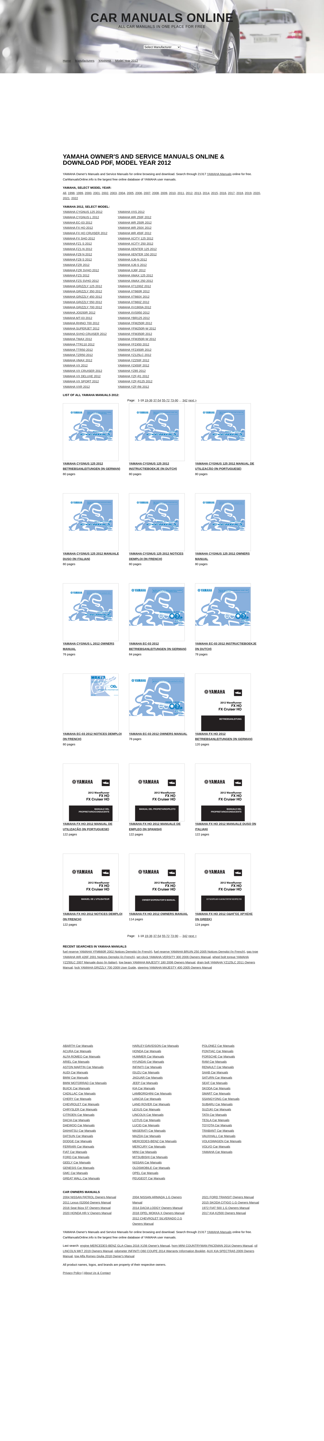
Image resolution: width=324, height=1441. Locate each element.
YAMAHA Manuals (219, 174)
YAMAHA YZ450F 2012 (133, 374)
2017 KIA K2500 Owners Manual (224, 1367)
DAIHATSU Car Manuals (79, 1231)
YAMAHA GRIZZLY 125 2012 (82, 294)
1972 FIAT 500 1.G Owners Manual (225, 1358)
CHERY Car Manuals (77, 1177)
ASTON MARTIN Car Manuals (83, 1122)
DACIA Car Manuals (76, 1213)
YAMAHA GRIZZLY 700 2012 (82, 315)
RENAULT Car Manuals (218, 1122)
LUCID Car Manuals (146, 1222)
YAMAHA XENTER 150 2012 (137, 262)
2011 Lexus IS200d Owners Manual (87, 1349)
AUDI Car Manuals (75, 1131)
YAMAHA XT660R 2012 (134, 299)
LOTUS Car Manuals (146, 1213)
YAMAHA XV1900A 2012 (134, 315)
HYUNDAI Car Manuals (148, 1113)
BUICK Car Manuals (76, 1158)
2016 (222, 197)
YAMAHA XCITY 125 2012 (135, 247)
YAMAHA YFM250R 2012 (135, 331)
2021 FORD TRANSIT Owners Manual (228, 1340)
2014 (206, 197)
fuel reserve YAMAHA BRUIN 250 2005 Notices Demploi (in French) (199, 973)
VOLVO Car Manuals (216, 1259)
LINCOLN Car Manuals (148, 1204)
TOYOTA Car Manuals (217, 1222)
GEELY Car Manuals (77, 1286)
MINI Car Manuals (144, 1268)
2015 (214, 197)
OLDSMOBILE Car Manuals (151, 1295)
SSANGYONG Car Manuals (220, 1177)
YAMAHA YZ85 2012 (132, 379)
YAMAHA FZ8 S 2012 (77, 268)
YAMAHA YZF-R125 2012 (135, 390)
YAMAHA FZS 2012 (76, 284)
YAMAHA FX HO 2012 (78, 236)
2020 (256, 197)
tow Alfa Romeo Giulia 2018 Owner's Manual (196, 1436)
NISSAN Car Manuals (147, 1286)
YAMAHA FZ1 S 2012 (77, 252)
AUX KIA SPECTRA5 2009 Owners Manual (127, 1436)
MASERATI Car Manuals (149, 1231)
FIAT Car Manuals (75, 1268)
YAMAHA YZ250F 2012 (133, 368)
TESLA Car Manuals (215, 1213)
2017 (231, 197)
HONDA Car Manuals (146, 1094)
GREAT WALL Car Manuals (81, 1314)
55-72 (166, 413)
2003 (113, 197)
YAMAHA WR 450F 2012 (134, 241)
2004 (121, 197)
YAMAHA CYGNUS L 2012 (81, 225)
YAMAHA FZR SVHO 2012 (81, 278)
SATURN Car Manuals (217, 1140)
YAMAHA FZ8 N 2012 (77, 262)
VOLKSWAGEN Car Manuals (221, 1250)
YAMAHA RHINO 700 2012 (81, 331)
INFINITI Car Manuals (147, 1122)
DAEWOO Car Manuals (79, 1222)
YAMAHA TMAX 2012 (77, 347)
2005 (130, 197)
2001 (96, 197)
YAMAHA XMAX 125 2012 (135, 284)
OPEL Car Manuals (145, 1305)
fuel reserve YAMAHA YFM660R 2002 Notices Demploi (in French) (107, 973)
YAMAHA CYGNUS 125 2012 (82, 220)
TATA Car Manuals (214, 1204)
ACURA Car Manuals (77, 1094)
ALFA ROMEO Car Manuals (81, 1103)
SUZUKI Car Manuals (216, 1195)
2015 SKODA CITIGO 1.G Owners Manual (230, 1349)
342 (184, 413)
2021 (66, 202)
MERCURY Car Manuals (149, 1259)
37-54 (157, 413)
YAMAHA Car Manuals (217, 1268)
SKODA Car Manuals (216, 1158)
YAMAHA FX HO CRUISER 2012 (85, 241)
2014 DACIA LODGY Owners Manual (157, 1354)
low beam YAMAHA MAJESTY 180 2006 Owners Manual (157, 984)
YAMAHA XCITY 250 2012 (135, 252)
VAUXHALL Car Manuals (218, 1241)
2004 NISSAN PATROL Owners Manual (89, 1340)
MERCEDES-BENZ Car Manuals (154, 1250)
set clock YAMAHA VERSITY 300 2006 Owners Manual (174, 978)
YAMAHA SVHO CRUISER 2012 (85, 342)
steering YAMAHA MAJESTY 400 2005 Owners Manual (175, 989)
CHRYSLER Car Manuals (80, 1195)
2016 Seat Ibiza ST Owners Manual (87, 1358)
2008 (155, 197)
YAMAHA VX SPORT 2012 (81, 390)
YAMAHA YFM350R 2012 (135, 342)
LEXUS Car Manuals (146, 1195)
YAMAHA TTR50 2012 (78, 358)
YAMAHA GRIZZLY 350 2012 (82, 299)
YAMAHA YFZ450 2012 (133, 353)
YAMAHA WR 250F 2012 (134, 225)
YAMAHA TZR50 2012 (78, 363)
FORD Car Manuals (76, 1277)
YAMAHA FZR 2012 (76, 273)
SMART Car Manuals (216, 1167)
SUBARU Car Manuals (217, 1186)
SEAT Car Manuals (215, 1149)
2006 (138, 197)
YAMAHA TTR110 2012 (78, 353)
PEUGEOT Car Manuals (148, 1314)
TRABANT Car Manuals (218, 1231)
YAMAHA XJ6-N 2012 (132, 268)
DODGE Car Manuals (77, 1250)
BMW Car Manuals (75, 1140)
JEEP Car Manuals (145, 1149)
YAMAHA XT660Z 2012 (133, 310)
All (64, 197)
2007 (147, 197)
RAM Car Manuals (214, 1113)
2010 (172, 197)
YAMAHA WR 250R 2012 (135, 231)
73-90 (174, 413)
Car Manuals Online (162, 17)
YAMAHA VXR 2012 (76, 395)
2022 (74, 202)
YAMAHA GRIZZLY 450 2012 (82, 305)
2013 (197, 197)
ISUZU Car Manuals (146, 1131)
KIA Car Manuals (143, 1158)
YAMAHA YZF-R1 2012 (133, 384)
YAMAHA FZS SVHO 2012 (81, 289)
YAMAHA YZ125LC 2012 (134, 363)
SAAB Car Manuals (215, 1131)
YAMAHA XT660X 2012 (134, 305)
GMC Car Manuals (75, 1305)
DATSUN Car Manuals (78, 1241)
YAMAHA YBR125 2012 (134, 326)
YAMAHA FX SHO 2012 (79, 247)
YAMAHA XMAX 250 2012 (135, 289)
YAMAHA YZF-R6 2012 (133, 395)
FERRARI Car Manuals (78, 1259)
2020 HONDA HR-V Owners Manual (87, 1367)
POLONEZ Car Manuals (218, 1085)
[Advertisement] (162, 104)
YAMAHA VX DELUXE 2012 (82, 384)
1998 (71, 197)
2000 (88, 197)
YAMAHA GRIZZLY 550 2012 (82, 310)
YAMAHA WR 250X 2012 (134, 236)
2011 (180, 197)
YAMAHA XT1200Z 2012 (134, 294)
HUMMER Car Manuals (148, 1103)
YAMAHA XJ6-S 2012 (132, 273)
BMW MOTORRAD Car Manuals (85, 1149)
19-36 (148, 413)
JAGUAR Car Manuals (147, 1140)
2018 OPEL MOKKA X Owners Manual (158, 1363)
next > (192, 413)
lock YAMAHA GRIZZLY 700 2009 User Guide (105, 989)
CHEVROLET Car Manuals (81, 1186)
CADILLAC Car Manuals (79, 1167)
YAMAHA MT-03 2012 (77, 326)
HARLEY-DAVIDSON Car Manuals (155, 1085)
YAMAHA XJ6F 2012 (132, 278)
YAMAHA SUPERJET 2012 (81, 337)
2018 (239, 197)
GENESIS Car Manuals (78, 1295)
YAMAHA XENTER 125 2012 (137, 257)
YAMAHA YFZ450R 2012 (134, 358)
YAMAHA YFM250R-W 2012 (137, 337)
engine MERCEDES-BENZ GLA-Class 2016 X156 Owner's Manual (138, 1426)
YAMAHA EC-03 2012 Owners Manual (158, 755)
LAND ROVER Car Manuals (151, 1186)
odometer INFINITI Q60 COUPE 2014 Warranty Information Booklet (205, 1431)
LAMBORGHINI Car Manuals (152, 1167)
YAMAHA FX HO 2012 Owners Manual (158, 936)
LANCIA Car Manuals (146, 1177)
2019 (248, 197)
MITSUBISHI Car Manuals (150, 1277)
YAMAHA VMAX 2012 (77, 368)
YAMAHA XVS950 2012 (134, 321)
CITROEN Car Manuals (78, 1204)
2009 (164, 197)
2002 (105, 197)
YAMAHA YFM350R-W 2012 (137, 347)
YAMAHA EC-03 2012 (77, 231)
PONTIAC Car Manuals (217, 1094)
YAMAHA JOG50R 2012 (79, 321)
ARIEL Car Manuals (76, 1113)
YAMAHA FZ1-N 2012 (77, 257)
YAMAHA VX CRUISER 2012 (82, 379)
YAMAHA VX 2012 (75, 374)
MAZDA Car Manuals (146, 1241)
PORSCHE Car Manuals (218, 1103)
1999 (79, 197)
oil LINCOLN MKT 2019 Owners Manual (121, 1431)
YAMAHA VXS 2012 (131, 220)
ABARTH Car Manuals (78, 1085)
